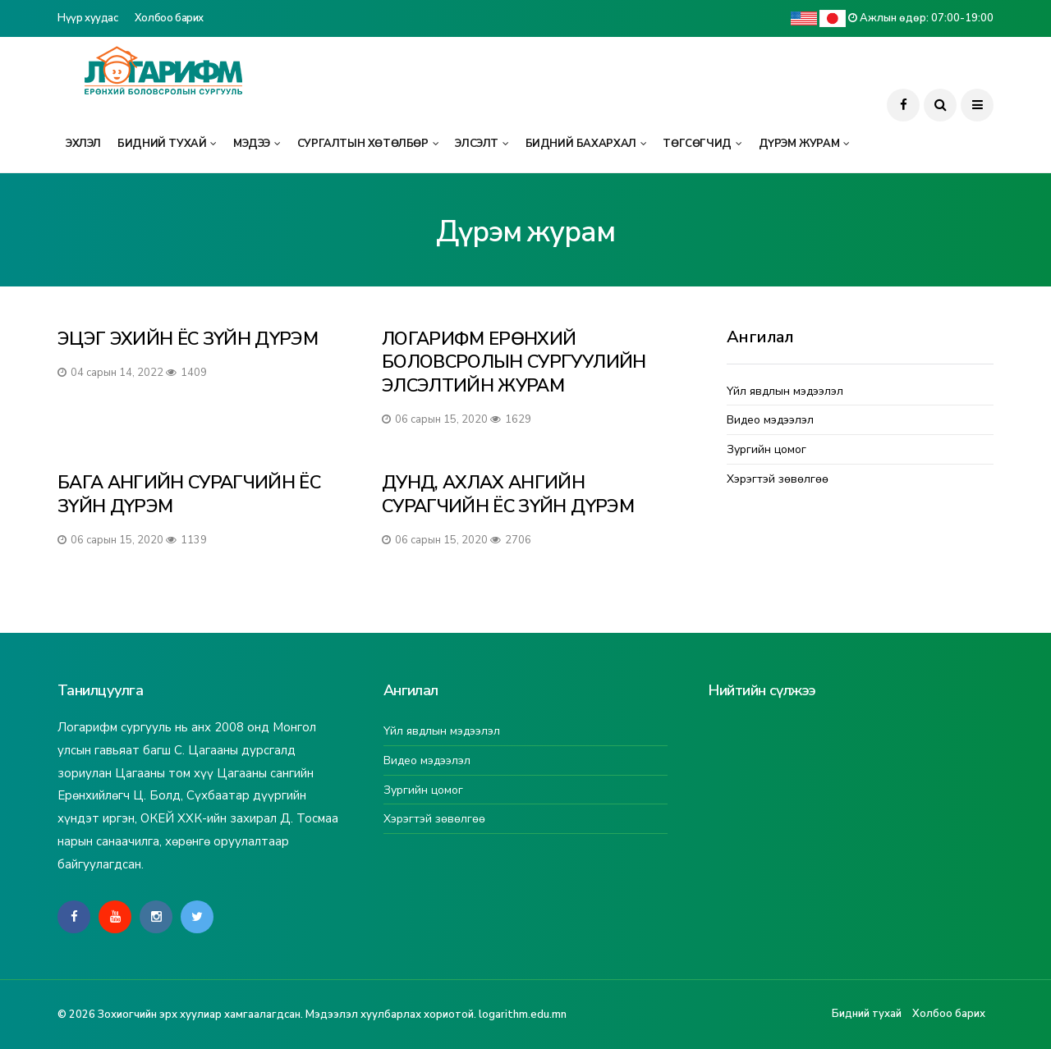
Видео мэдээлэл (770, 421)
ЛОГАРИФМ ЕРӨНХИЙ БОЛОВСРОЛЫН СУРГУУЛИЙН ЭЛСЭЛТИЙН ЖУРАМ (513, 362)
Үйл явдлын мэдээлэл (785, 392)
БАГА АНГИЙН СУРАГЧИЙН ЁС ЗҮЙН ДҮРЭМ (188, 494)
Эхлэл (83, 143)
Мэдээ (251, 143)
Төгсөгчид (697, 143)
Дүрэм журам (799, 143)
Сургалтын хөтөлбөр (363, 143)
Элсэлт (476, 143)
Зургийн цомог (766, 450)
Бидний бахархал (581, 143)
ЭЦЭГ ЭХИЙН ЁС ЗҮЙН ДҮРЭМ (187, 339)
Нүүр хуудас (87, 18)
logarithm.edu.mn (523, 1014)
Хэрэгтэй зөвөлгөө (777, 480)
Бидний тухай (161, 143)
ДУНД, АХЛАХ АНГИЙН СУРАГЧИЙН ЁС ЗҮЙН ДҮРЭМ (508, 494)
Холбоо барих (169, 18)
